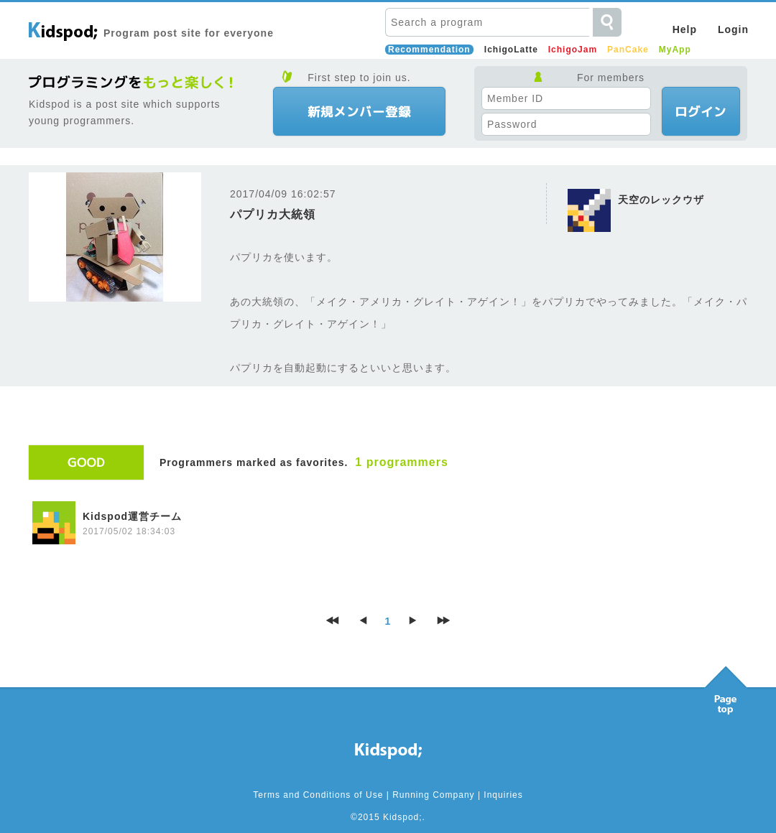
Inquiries (503, 795)
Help (685, 29)
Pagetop (725, 687)
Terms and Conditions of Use (318, 795)
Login (733, 29)
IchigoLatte (511, 50)
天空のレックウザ (661, 199)
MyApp (675, 50)
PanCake (628, 50)
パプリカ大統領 (272, 214)
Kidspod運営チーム (132, 516)
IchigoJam (572, 50)
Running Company (433, 795)
